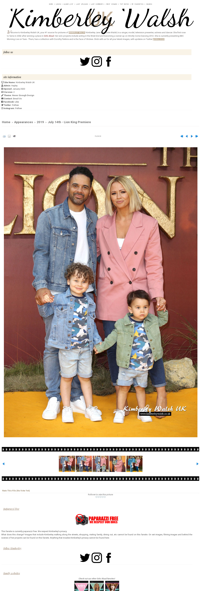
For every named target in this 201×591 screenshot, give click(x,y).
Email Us (17, 98)
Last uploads (82, 4)
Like (17, 102)
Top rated (124, 4)
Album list (68, 4)
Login (58, 4)
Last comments (97, 4)
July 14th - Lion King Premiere (69, 122)
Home (51, 4)
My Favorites (137, 4)
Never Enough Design (23, 95)
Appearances (23, 122)
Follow (15, 105)
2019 (40, 122)
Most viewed (111, 4)
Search (149, 4)
